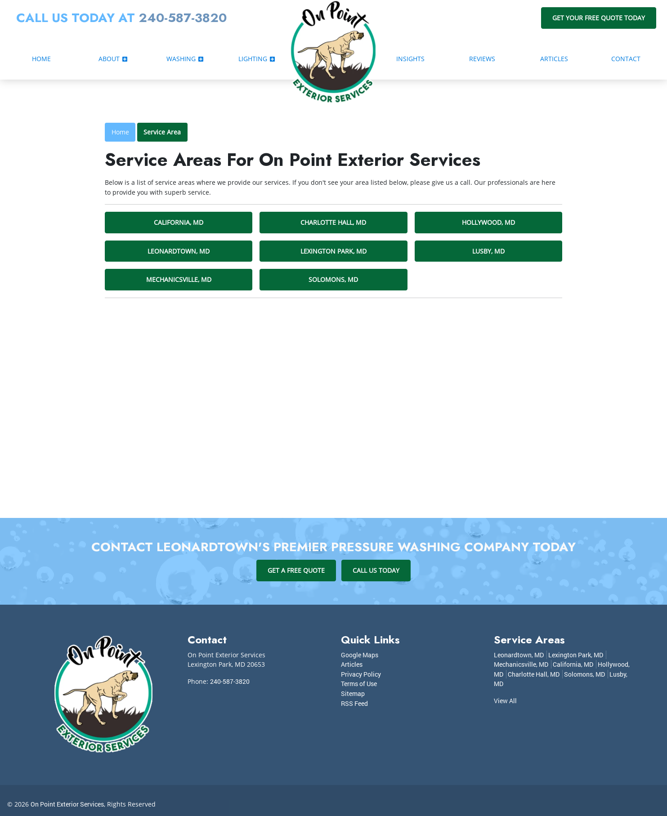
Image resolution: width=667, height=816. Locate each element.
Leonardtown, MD (179, 251)
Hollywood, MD (488, 222)
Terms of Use (359, 683)
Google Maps (359, 655)
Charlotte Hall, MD (333, 222)
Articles (352, 664)
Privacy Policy (361, 674)
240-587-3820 (183, 18)
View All (505, 700)
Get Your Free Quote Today (598, 17)
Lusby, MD (488, 251)
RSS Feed (354, 703)
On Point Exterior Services (67, 804)
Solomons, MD (333, 279)
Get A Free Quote (296, 570)
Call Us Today (376, 570)
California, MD (178, 222)
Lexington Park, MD (333, 251)
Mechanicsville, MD (178, 279)
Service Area (162, 132)
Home (120, 132)
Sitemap (353, 693)
